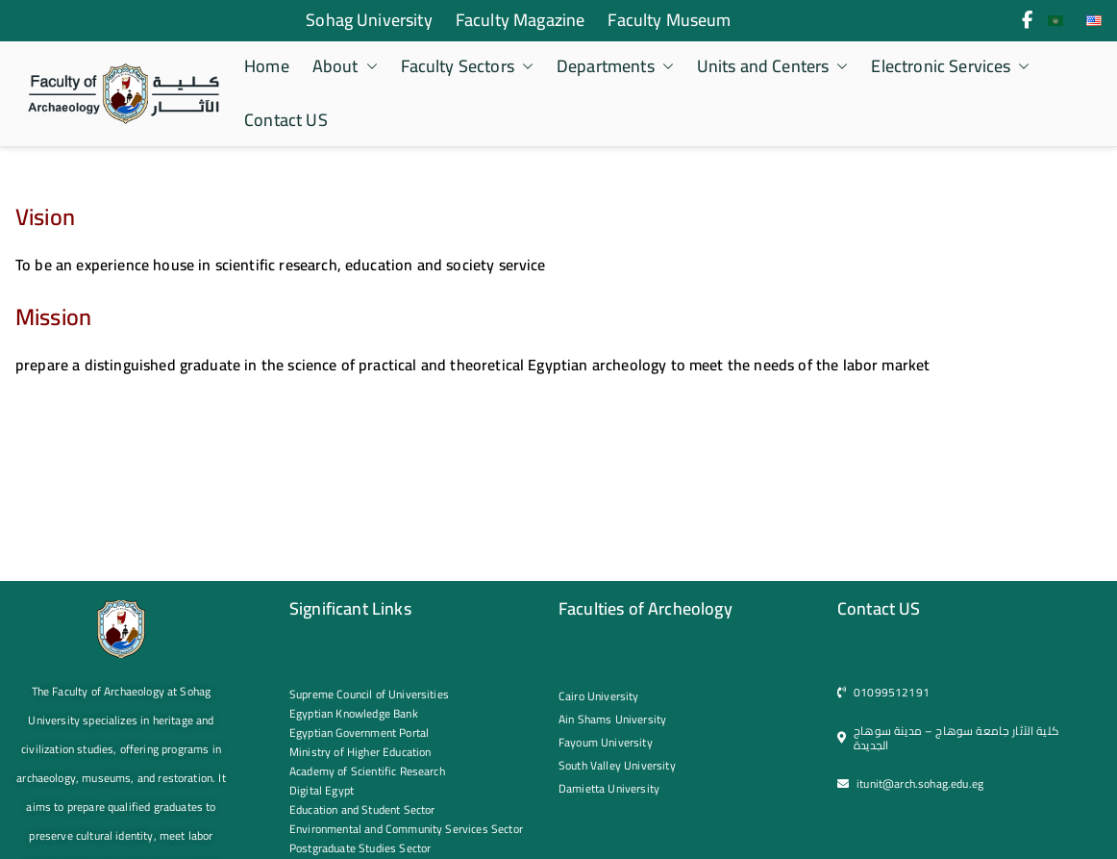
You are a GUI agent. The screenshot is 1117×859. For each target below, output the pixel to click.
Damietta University (608, 788)
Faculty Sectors (467, 66)
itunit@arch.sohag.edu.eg (919, 783)
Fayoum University (605, 742)
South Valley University (617, 765)
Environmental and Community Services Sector (406, 829)
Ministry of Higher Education (360, 752)
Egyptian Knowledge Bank (353, 713)
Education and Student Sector (361, 809)
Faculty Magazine (520, 20)
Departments (615, 66)
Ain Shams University (612, 719)
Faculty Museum (669, 20)
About (345, 66)
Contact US (286, 120)
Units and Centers (773, 66)
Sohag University (369, 20)
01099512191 (892, 692)
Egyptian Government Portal (359, 732)
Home (266, 66)
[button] (368, 66)
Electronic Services (950, 66)
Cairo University (598, 696)
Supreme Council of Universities (369, 694)
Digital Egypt (321, 790)
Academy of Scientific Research (367, 771)
